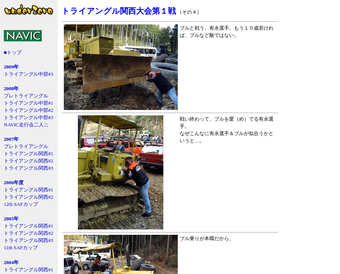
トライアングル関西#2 (28, 161)
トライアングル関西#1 (28, 153)
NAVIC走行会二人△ (26, 124)
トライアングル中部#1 (28, 103)
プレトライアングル (26, 96)
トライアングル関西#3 (28, 168)
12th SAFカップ (21, 204)
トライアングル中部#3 (28, 74)
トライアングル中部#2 (28, 110)
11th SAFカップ (21, 247)
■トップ (13, 52)
